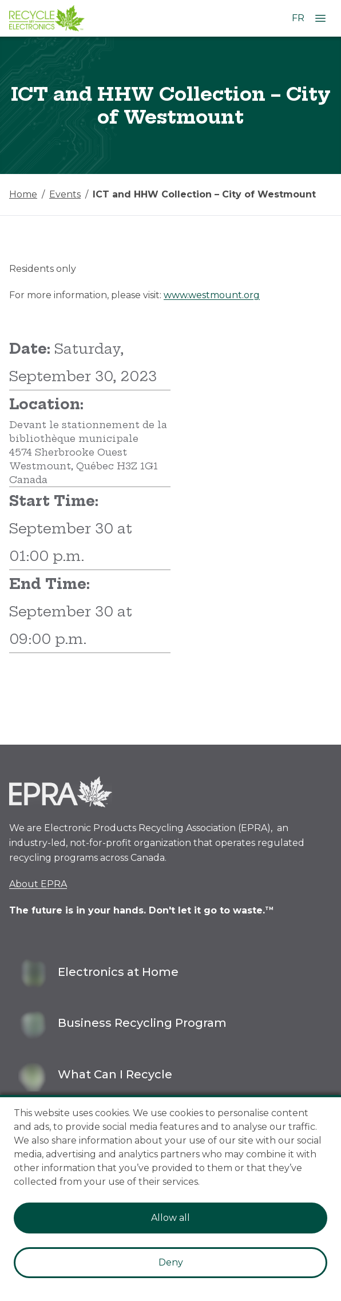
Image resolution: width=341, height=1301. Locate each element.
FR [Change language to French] (298, 18)
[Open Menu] (320, 18)
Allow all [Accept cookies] (170, 1217)
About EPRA (38, 884)
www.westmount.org (212, 295)
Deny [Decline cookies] (170, 1262)
